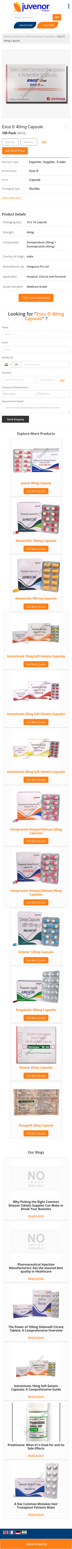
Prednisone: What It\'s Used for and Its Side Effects (36, 1447)
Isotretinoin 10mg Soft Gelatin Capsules (36, 656)
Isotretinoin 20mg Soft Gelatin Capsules (36, 714)
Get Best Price (15, 151)
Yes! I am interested (36, 298)
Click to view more (11, 197)
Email (5, 342)
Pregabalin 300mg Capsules (36, 1010)
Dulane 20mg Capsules (35, 1068)
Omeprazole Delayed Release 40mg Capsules (36, 892)
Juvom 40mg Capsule (36, 483)
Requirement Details (13, 401)
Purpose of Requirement (15, 387)
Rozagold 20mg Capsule (36, 1125)
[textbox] (28, 142)
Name (5, 327)
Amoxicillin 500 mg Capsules (36, 598)
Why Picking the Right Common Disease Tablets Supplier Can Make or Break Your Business (36, 1205)
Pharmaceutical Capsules (40, 36)
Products (18, 36)
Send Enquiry (36, 1544)
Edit (44, 142)
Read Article (36, 1216)
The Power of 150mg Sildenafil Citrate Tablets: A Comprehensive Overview (36, 1329)
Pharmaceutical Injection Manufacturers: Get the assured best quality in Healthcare (36, 1268)
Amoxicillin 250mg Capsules (36, 541)
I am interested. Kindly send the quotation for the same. (36, 408)
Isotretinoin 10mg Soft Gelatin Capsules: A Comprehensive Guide (36, 1388)
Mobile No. (8, 357)
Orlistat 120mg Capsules (36, 952)
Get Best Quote (36, 491)
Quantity (6, 372)
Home (7, 36)
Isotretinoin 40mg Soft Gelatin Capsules (36, 772)
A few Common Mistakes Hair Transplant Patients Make (36, 1506)
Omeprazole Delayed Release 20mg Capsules (36, 831)
